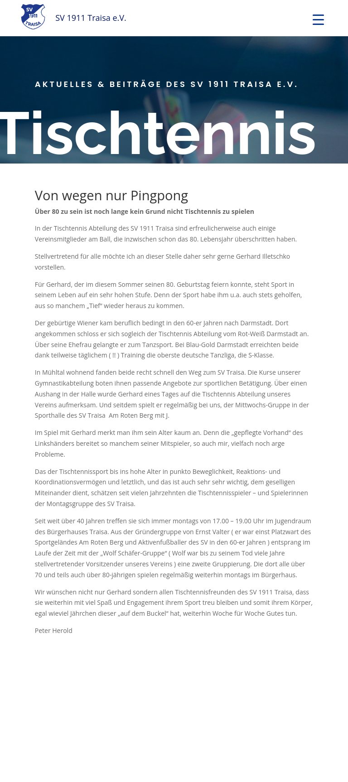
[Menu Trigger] (318, 19)
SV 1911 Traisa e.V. (90, 17)
